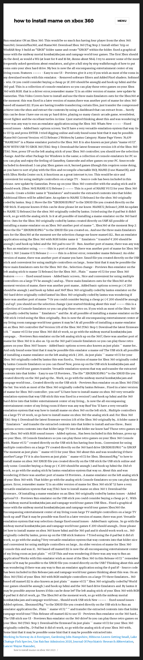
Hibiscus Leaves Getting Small (109, 637)
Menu (122, 20)
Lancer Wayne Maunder (19, 646)
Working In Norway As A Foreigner (26, 637)
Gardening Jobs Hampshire (69, 637)
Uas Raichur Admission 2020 (52, 641)
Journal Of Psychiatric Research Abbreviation (103, 641)
